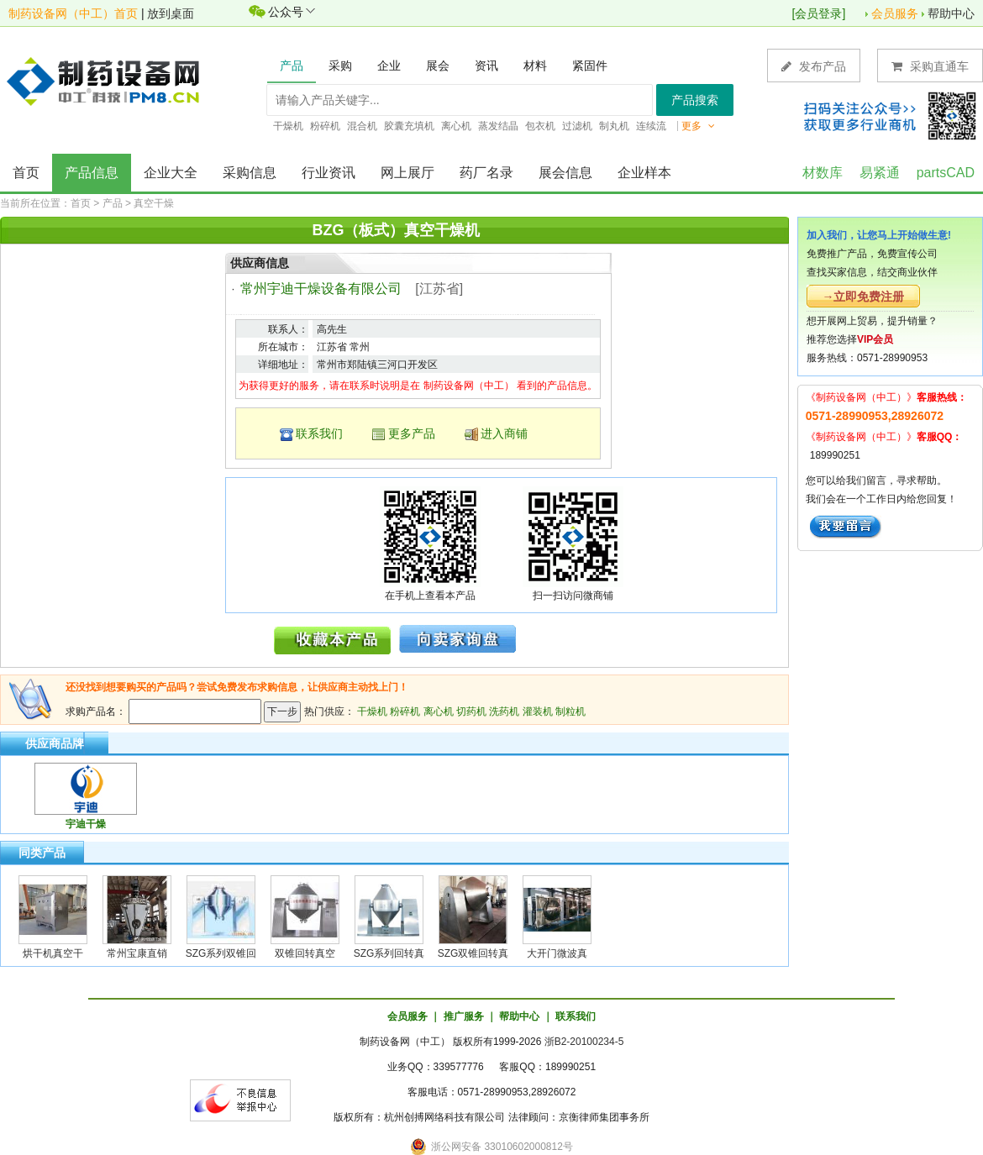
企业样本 (644, 172)
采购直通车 (930, 66)
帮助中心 (951, 13)
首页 (26, 172)
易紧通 (879, 172)
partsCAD (946, 172)
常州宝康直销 (137, 953)
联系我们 (319, 433)
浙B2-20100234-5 (584, 1041)
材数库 (822, 172)
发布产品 (813, 66)
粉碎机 (405, 711)
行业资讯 (328, 172)
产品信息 (91, 172)
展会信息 (565, 172)
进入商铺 (504, 433)
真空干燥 (154, 203)
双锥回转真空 (305, 953)
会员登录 (818, 13)
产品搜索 (694, 100)
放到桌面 (170, 13)
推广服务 (464, 1016)
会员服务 (894, 13)
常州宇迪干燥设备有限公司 (321, 288)
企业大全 (170, 172)
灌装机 (538, 711)
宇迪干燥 (86, 824)
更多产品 (411, 433)
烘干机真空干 (53, 953)
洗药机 (504, 711)
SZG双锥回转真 (473, 953)
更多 (698, 126)
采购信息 (249, 172)
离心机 (438, 711)
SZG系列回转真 (389, 953)
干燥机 (372, 711)
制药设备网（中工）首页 (73, 13)
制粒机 (570, 711)
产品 (113, 203)
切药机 (471, 711)
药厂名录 (486, 172)
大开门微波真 (557, 953)
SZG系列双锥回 (221, 953)
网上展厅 (407, 172)
